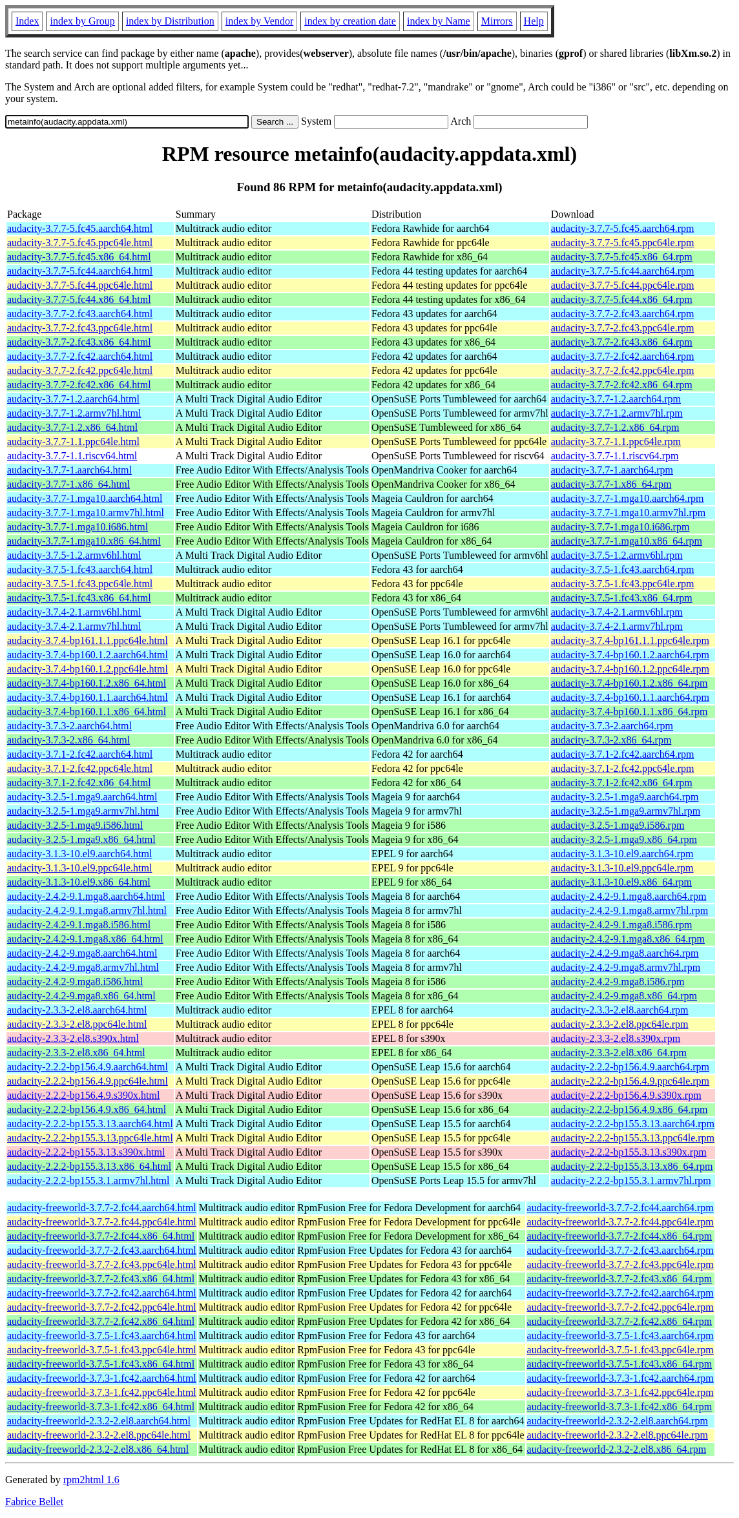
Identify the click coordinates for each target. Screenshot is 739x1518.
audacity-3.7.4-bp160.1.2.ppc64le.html (87, 668)
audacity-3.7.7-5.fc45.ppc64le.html (79, 242)
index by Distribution (170, 21)
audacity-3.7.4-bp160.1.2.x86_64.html (86, 683)
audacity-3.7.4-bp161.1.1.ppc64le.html (87, 640)
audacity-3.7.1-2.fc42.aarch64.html (79, 754)
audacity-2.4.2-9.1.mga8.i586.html (79, 924)
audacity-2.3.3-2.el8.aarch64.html (77, 1009)
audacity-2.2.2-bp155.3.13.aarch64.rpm (632, 1123)
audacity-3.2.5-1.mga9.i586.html (75, 825)
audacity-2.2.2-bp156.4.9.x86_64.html (86, 1109)
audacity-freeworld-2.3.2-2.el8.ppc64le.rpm (617, 1435)
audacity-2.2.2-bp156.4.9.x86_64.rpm (629, 1109)
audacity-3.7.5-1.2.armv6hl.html (74, 555)
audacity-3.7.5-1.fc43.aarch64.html (79, 569)
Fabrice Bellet (34, 1501)
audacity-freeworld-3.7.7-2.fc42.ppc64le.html (101, 1307)
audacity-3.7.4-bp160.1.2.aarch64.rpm (630, 654)
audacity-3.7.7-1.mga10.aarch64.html (84, 498)
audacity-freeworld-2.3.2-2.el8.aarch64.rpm (617, 1420)
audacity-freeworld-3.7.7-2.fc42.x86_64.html (100, 1321)
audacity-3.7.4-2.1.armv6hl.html (74, 612)
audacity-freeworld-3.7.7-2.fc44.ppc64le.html (101, 1221)
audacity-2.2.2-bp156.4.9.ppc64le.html (87, 1081)
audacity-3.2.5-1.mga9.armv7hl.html (83, 811)
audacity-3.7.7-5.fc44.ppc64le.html (79, 285)
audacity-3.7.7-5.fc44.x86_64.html (79, 299)
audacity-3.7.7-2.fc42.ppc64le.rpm (622, 370)
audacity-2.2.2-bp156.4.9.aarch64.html (87, 1066)
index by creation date (350, 21)
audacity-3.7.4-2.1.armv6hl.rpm (617, 612)
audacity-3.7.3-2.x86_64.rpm (611, 739)
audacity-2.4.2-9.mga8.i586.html (75, 981)
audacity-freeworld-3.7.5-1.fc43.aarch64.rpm (620, 1335)
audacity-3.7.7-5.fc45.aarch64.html (79, 228)
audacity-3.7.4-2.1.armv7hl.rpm (617, 626)
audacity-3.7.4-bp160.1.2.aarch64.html (87, 654)
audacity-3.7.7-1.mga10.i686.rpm (620, 526)
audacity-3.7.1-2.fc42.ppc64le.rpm (622, 768)
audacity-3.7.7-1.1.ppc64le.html (73, 441)
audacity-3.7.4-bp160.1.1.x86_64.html (86, 711)
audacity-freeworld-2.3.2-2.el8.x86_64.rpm (617, 1449)
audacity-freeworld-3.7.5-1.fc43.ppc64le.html (101, 1349)
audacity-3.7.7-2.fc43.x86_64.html (79, 342)
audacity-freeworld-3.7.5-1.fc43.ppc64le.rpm (620, 1349)
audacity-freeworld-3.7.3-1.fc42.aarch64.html (101, 1378)
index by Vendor (259, 21)
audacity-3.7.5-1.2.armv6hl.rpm (617, 555)
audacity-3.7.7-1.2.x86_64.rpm (615, 427)
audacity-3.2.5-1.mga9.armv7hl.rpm (626, 811)
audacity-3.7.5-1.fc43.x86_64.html (79, 597)
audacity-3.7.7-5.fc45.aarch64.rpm (622, 228)
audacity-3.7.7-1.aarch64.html (69, 469)
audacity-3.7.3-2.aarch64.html (69, 725)
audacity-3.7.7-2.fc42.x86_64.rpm (621, 384)
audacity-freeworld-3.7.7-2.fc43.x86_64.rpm (620, 1278)
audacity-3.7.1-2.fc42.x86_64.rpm (621, 782)
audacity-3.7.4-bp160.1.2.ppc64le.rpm (630, 668)
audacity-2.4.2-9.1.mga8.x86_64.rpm (628, 938)
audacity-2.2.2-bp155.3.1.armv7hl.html (88, 1180)
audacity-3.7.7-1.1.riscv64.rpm (615, 455)
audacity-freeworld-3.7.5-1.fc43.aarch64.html (101, 1335)
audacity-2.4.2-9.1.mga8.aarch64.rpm (629, 896)
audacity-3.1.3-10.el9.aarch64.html (79, 853)
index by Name (438, 21)
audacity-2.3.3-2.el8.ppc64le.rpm (620, 1024)
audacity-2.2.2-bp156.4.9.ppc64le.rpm (630, 1081)
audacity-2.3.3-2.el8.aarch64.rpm (620, 1009)
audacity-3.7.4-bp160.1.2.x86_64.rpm (629, 683)
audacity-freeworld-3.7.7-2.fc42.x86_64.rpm (620, 1321)
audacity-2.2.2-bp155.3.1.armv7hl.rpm (631, 1180)
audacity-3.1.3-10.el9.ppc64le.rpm (622, 867)
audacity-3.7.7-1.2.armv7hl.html (74, 413)
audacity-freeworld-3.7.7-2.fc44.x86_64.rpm (620, 1236)
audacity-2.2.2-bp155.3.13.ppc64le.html (90, 1137)
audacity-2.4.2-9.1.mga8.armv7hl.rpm (630, 910)
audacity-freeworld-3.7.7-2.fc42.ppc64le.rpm (620, 1307)
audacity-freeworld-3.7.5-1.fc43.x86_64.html (100, 1363)
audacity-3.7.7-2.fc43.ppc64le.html (79, 327)
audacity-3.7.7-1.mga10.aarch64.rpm (627, 498)
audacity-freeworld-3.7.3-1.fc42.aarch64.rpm (620, 1378)
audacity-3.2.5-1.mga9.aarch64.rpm (625, 796)
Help (534, 21)
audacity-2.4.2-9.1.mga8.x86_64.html (85, 938)
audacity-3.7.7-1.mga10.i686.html (77, 526)
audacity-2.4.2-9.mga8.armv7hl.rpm (626, 967)
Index (27, 21)
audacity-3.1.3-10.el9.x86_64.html (79, 882)
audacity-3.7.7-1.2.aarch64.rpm (616, 398)
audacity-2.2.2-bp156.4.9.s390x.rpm (626, 1095)
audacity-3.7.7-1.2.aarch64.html (73, 398)
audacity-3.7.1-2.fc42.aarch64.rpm (622, 754)
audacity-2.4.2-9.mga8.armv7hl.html (83, 967)
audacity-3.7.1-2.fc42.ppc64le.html (79, 768)
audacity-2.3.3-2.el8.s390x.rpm (615, 1038)
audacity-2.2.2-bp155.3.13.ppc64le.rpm (632, 1137)
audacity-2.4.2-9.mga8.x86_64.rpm (624, 995)
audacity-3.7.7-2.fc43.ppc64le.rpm (622, 327)
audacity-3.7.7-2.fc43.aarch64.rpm (622, 313)
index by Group (82, 21)
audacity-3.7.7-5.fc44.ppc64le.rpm (622, 285)
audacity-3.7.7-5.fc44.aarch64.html (79, 270)
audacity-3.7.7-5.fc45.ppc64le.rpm (622, 242)
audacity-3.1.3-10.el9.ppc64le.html (79, 867)
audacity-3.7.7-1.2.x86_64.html (72, 427)
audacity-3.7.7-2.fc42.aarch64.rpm (622, 356)
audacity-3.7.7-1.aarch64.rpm (612, 469)
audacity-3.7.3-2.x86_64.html (68, 739)
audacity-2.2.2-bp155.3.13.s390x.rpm (629, 1152)
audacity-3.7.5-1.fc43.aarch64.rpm (622, 569)
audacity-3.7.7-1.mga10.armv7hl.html (85, 512)
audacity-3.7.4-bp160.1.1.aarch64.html (87, 697)
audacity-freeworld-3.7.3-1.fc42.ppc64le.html (101, 1392)
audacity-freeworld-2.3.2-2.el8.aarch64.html (99, 1420)
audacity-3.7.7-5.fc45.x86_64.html (79, 256)
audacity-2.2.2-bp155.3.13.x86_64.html (89, 1166)
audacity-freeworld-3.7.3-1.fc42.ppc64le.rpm (620, 1392)
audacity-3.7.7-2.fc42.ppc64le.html (79, 370)
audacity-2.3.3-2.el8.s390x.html (73, 1038)
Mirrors (497, 21)
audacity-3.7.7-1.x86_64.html (68, 484)
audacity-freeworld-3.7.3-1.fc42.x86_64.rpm (620, 1406)
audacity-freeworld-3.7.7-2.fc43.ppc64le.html (101, 1264)
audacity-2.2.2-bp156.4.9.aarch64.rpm (630, 1066)
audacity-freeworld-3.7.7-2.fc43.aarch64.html (101, 1250)
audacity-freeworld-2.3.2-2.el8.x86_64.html (98, 1449)
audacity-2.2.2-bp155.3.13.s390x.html (86, 1152)
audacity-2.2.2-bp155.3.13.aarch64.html (90, 1123)
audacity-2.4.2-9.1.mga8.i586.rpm (621, 924)
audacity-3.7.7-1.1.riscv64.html (72, 455)
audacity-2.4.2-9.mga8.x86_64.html (81, 995)
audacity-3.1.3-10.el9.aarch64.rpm (622, 853)
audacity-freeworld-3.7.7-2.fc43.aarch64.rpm (620, 1250)
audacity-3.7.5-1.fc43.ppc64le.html (79, 583)
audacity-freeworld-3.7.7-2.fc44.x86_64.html (100, 1236)
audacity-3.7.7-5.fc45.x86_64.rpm (621, 256)
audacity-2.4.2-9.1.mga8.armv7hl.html (87, 910)
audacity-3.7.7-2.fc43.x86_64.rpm (621, 342)
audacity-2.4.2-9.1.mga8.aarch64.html (86, 896)
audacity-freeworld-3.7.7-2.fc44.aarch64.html (101, 1207)
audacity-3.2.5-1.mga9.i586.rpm (618, 825)
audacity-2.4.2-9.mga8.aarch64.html (82, 953)
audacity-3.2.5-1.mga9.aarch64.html (82, 796)
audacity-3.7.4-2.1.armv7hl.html (74, 626)
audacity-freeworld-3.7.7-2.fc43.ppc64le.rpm (620, 1264)
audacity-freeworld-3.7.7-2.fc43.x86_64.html (100, 1278)
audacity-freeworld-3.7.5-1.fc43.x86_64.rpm (620, 1363)
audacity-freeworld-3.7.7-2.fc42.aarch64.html (101, 1292)
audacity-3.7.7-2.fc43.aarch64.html (79, 313)
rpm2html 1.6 (91, 1479)
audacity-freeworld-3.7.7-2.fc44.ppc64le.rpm (620, 1221)
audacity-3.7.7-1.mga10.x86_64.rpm (626, 540)
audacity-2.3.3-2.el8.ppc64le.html (77, 1024)
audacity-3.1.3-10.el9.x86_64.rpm (621, 882)
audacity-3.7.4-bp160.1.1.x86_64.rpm (629, 711)
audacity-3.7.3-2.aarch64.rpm (612, 725)
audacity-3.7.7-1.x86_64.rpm (611, 484)
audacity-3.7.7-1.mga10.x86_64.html (84, 540)
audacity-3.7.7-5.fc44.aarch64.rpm (622, 270)
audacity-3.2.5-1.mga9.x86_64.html (81, 839)
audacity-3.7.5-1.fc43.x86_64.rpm (621, 597)
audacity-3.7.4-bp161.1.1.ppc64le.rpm (630, 640)
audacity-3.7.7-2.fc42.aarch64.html (79, 356)
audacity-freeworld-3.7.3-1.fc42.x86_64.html (100, 1406)
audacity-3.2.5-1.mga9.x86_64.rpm (624, 839)
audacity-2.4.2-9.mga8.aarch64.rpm (625, 953)
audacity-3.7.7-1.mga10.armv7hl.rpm (628, 512)
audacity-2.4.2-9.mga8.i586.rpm (618, 981)
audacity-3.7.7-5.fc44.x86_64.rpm (621, 299)
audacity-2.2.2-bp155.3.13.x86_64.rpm (632, 1166)
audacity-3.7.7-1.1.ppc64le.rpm (616, 441)
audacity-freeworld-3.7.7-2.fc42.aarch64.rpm (620, 1292)
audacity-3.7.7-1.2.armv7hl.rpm (617, 413)
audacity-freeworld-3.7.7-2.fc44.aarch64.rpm (620, 1207)
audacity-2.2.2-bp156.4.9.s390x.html (83, 1095)
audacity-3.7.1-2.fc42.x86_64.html (79, 782)
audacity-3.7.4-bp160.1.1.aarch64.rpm (630, 697)
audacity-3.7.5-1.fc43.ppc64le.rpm (622, 583)
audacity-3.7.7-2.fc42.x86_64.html (79, 384)
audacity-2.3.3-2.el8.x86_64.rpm (619, 1052)
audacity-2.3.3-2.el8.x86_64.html (76, 1052)
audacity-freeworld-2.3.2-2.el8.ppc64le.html (99, 1435)
